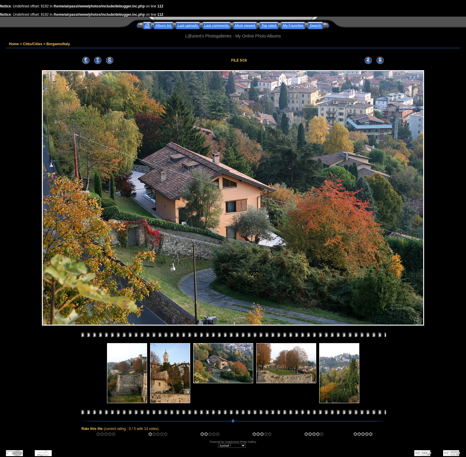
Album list (163, 25)
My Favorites (293, 25)
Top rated (269, 25)
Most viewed (245, 25)
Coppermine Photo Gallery (240, 441)
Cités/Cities (32, 44)
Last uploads (188, 25)
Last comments (216, 25)
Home (14, 44)
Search (315, 25)
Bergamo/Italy (58, 44)
